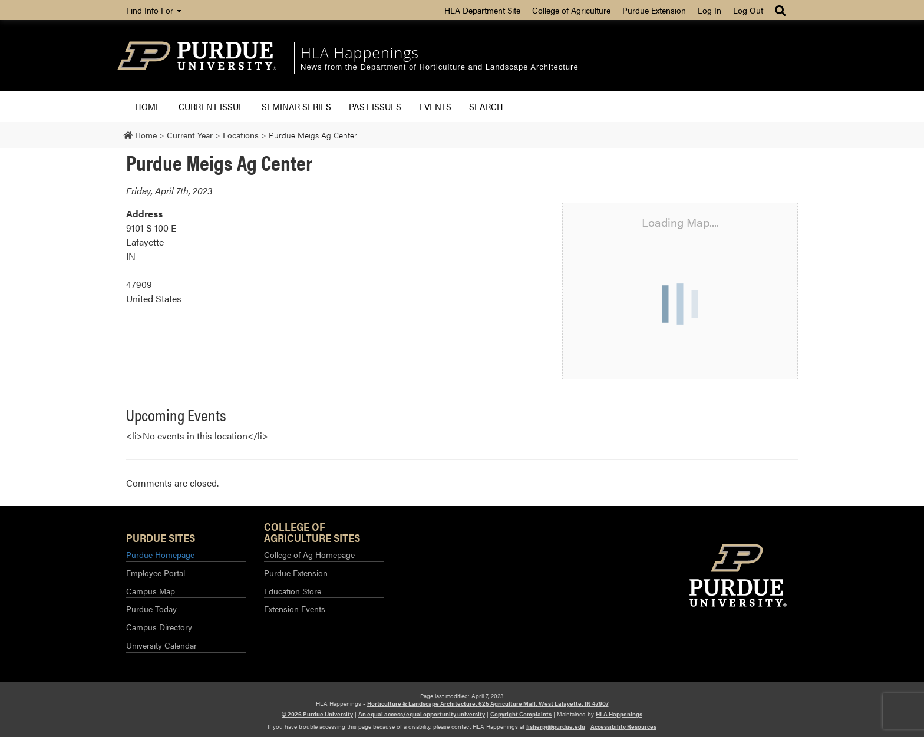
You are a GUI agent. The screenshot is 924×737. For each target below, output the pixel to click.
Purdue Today (151, 608)
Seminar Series (296, 106)
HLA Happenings (360, 52)
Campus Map (150, 591)
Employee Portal (155, 573)
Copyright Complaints (521, 714)
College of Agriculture (571, 10)
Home (148, 106)
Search (486, 106)
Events (435, 106)
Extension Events (294, 608)
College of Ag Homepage (309, 554)
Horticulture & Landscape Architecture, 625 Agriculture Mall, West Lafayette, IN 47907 (488, 703)
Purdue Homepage (160, 554)
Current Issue (211, 106)
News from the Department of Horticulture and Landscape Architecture (440, 66)
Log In (709, 10)
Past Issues (375, 106)
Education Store (292, 591)
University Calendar (161, 645)
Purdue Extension (654, 10)
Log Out (748, 10)
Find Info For (154, 10)
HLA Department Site (482, 10)
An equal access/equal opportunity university (421, 714)
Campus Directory (159, 627)
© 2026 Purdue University (317, 714)
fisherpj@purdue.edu (555, 726)
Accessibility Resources (623, 726)
